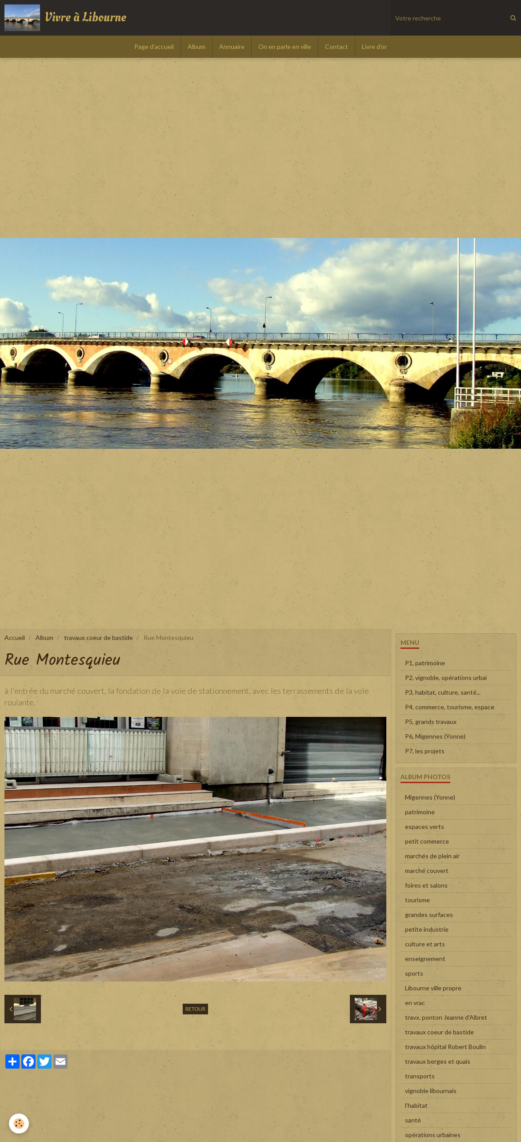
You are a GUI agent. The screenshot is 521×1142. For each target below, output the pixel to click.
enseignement (425, 958)
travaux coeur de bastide (98, 637)
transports (420, 1076)
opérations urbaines (433, 1134)
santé (413, 1120)
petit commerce (427, 841)
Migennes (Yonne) (430, 797)
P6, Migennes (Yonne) (435, 736)
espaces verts (424, 826)
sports (414, 973)
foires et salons (426, 885)
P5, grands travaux (431, 721)
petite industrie (427, 929)
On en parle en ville (284, 46)
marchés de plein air (432, 856)
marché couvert (427, 870)
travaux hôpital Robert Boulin (445, 1046)
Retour (195, 1008)
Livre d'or (374, 46)
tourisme (417, 900)
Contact (336, 46)
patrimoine (420, 812)
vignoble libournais (431, 1090)
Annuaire (231, 46)
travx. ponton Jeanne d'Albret (446, 1017)
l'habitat (416, 1105)
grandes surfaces (429, 914)
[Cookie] (19, 1124)
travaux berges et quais (437, 1061)
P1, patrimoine (425, 663)
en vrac (415, 1002)
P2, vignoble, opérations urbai (446, 677)
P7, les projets (425, 751)
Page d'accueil (154, 46)
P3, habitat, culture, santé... (443, 692)
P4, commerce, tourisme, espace (449, 707)
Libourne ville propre (433, 988)
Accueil (14, 637)
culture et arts (425, 944)
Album (196, 46)
